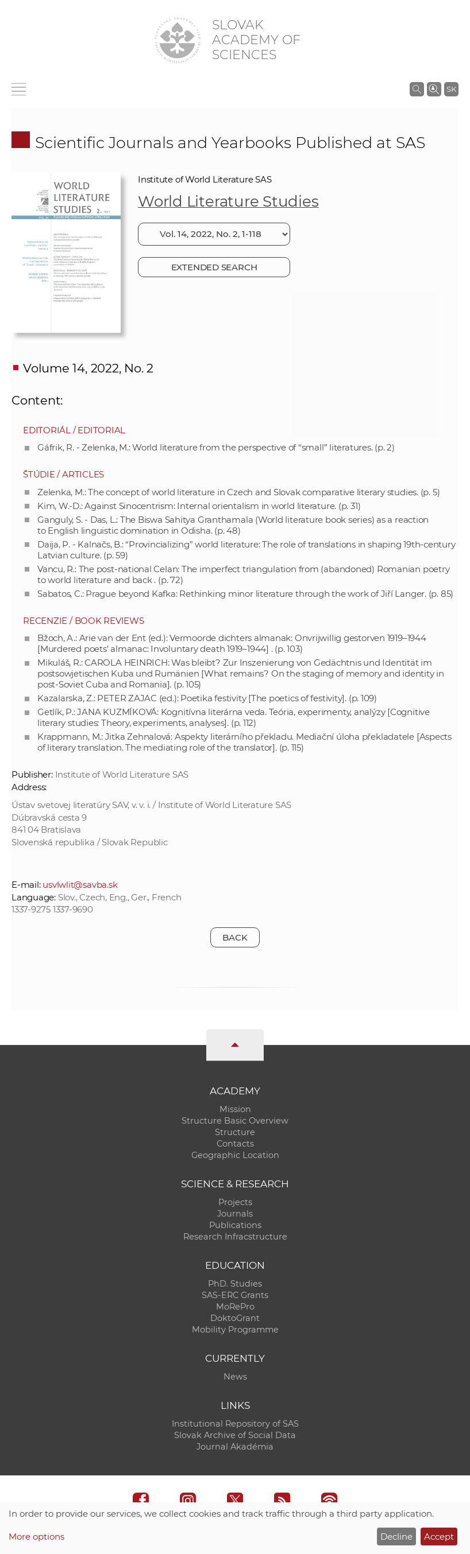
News (235, 1377)
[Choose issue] (214, 234)
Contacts (235, 1144)
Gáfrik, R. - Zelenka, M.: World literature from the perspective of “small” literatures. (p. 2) (216, 447)
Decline (396, 1536)
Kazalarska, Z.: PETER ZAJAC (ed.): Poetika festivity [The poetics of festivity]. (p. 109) (207, 698)
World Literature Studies (228, 201)
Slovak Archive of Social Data (235, 1435)
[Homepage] (178, 40)
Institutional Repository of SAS (235, 1424)
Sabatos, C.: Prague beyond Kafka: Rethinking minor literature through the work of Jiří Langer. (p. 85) (245, 593)
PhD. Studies (235, 1284)
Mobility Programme (235, 1329)
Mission (235, 1109)
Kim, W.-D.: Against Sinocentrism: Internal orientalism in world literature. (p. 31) (198, 505)
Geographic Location (235, 1155)
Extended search (214, 267)
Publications (235, 1225)
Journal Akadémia (235, 1447)
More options (36, 1536)
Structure (235, 1132)
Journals (235, 1214)
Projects (235, 1202)
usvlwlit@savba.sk (80, 884)
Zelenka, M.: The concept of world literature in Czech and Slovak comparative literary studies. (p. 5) (238, 492)
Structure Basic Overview (235, 1121)
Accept (439, 1536)
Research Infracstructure (235, 1236)
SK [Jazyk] (451, 89)
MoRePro (235, 1307)
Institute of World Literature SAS (205, 179)
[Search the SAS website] (417, 89)
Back (234, 937)
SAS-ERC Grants (235, 1295)
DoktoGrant (235, 1318)
